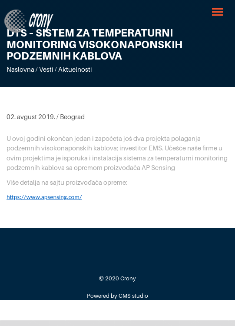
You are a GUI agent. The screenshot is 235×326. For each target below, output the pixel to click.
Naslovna (20, 69)
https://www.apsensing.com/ (44, 197)
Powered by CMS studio (117, 295)
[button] (218, 11)
